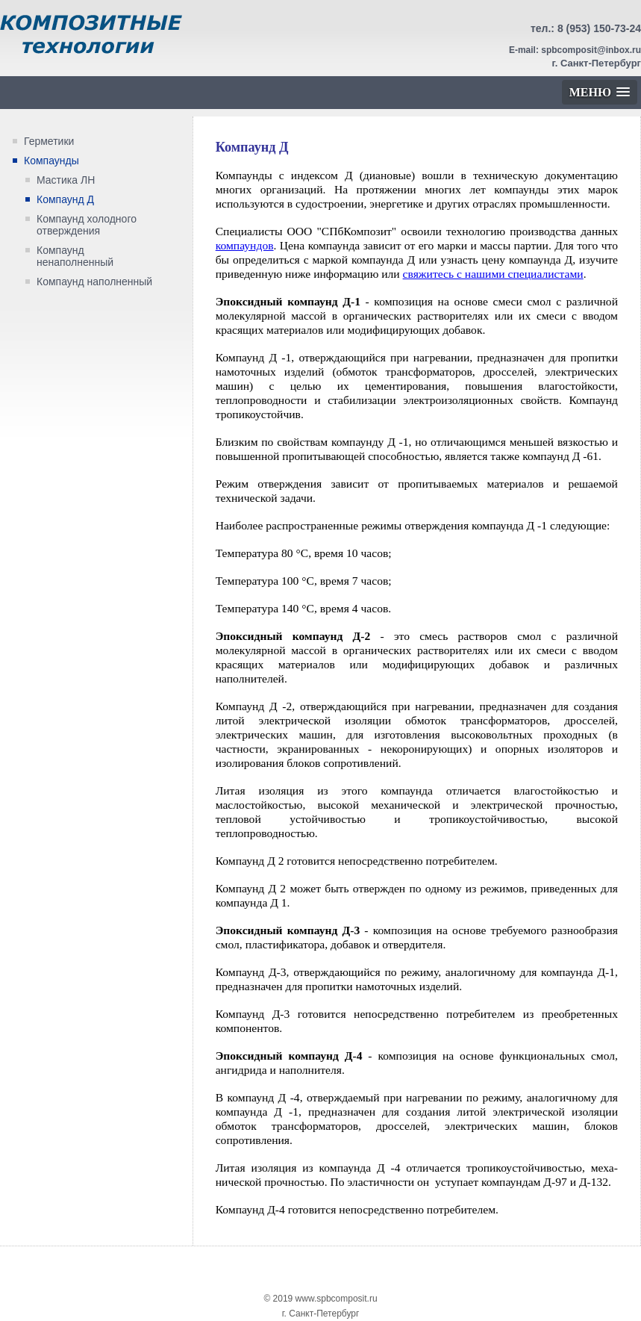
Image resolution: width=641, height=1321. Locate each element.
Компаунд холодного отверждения (87, 225)
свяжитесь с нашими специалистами (493, 273)
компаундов (245, 245)
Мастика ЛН (66, 180)
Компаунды (51, 161)
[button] (599, 92)
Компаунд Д (65, 199)
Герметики (49, 141)
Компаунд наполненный (94, 281)
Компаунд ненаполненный (75, 256)
